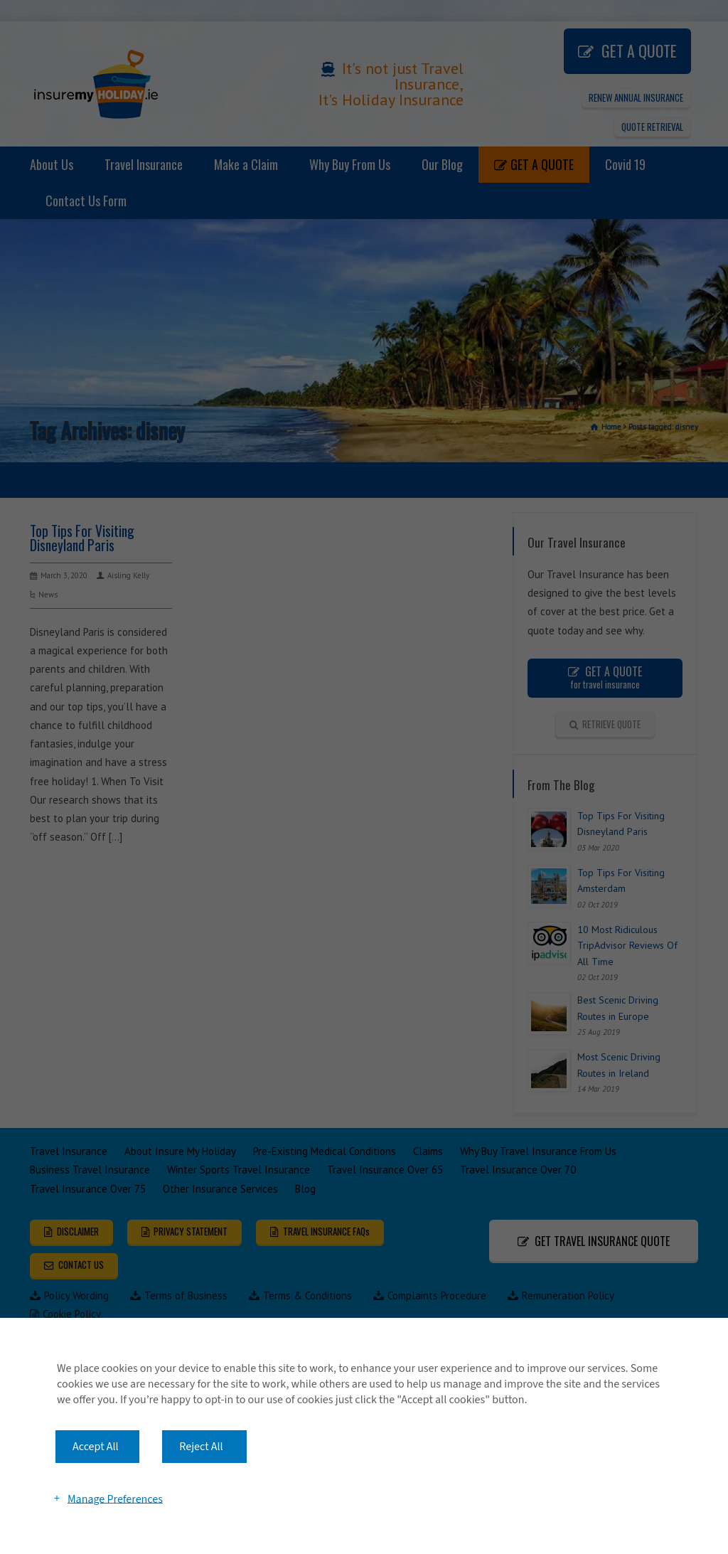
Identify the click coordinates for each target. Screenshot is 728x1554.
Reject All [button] (201, 1446)
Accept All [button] (96, 1446)
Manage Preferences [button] (115, 1498)
